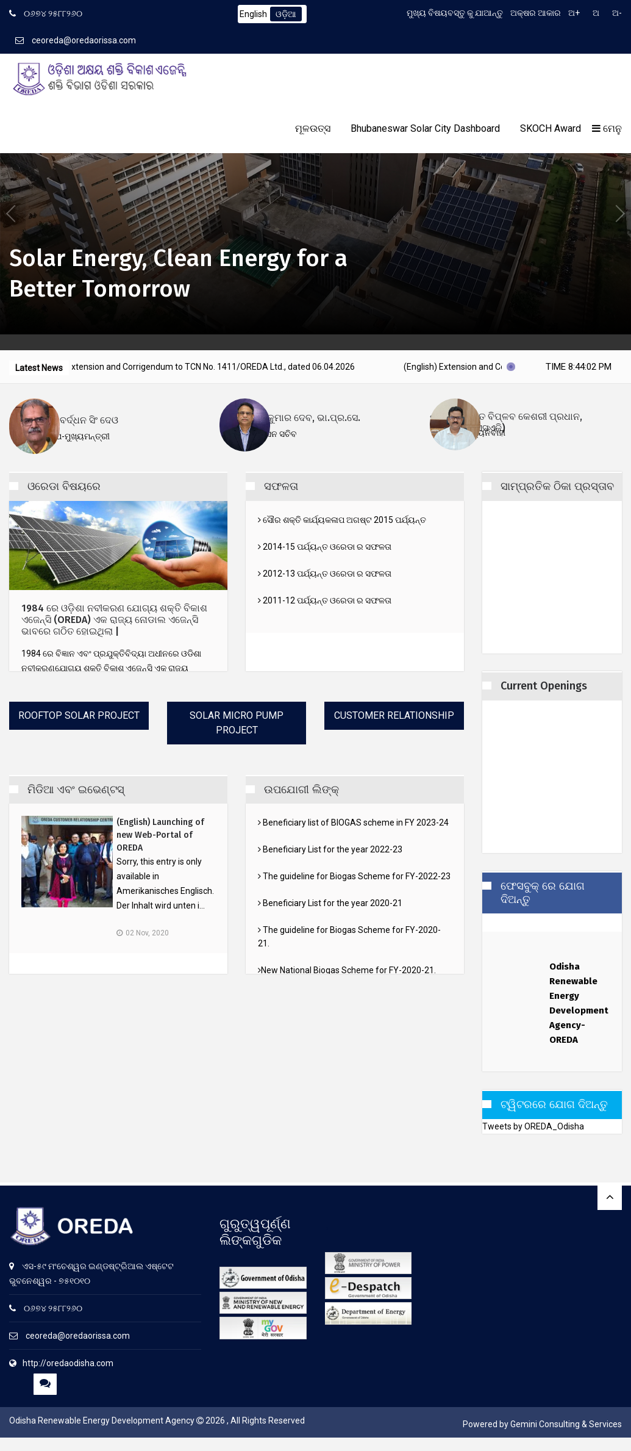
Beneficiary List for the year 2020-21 (330, 903)
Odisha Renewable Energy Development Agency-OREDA (576, 1007)
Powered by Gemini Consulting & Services (542, 1424)
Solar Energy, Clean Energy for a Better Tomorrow (178, 273)
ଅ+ (574, 13)
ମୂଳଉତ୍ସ (312, 128)
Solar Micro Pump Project (236, 723)
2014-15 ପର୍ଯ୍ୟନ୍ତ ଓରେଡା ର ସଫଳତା (324, 547)
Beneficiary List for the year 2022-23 (330, 849)
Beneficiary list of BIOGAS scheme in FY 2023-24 (353, 822)
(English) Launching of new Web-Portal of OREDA (160, 835)
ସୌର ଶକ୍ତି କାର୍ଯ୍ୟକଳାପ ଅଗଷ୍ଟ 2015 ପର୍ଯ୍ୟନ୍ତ (342, 520)
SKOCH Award (550, 128)
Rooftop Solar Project (79, 715)
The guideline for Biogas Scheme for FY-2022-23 (354, 876)
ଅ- (617, 13)
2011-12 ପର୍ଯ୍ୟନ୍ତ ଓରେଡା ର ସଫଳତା (324, 600)
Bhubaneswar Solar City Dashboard (425, 128)
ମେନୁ (607, 128)
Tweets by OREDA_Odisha (533, 1129)
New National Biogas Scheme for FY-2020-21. (347, 970)
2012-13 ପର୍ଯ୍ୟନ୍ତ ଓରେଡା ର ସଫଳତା (324, 573)
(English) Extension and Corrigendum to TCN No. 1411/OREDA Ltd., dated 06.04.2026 (216, 367)
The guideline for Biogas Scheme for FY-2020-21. (349, 936)
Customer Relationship (394, 715)
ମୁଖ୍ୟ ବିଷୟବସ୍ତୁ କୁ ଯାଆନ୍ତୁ (455, 13)
